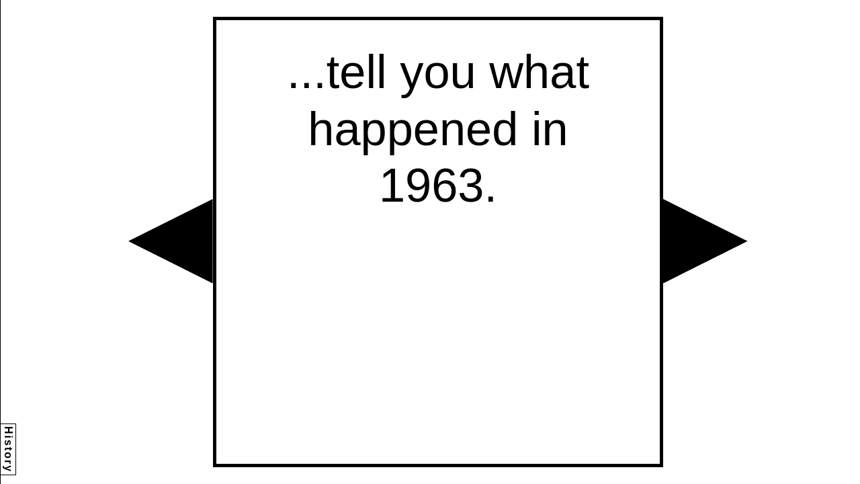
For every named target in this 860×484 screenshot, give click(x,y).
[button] (170, 241)
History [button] (8, 449)
